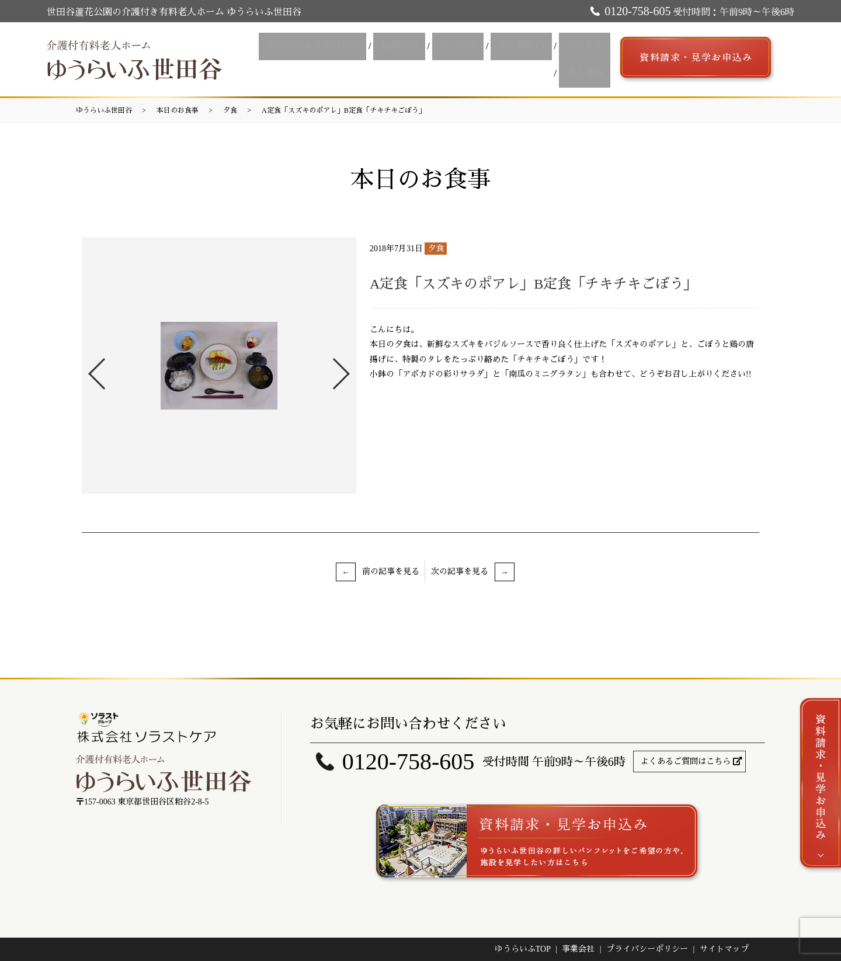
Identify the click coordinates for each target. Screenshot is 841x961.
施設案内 (362, 59)
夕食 (230, 110)
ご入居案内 (474, 59)
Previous (87, 369)
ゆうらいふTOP (523, 949)
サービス (416, 59)
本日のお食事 (178, 110)
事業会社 (578, 949)
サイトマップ (724, 949)
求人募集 (587, 59)
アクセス (533, 59)
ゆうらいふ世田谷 (104, 110)
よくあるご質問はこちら (686, 761)
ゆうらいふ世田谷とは (281, 59)
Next (351, 369)
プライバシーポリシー (647, 949)
